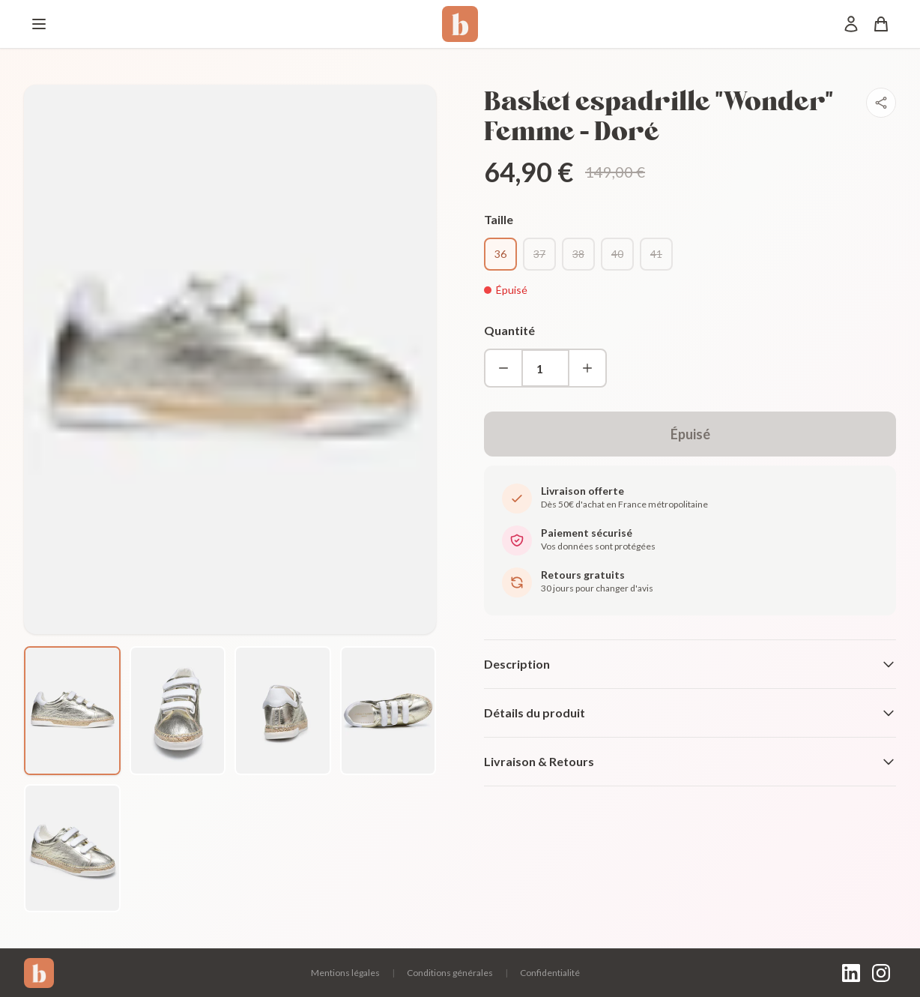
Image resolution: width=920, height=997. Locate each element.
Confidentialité (550, 972)
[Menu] (39, 24)
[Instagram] (881, 973)
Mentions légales (345, 972)
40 (617, 253)
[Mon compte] (851, 24)
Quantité (509, 330)
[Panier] (881, 24)
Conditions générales (450, 972)
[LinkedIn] (851, 973)
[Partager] (881, 103)
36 (500, 253)
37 (539, 253)
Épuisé (690, 434)
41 (656, 253)
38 (578, 253)
